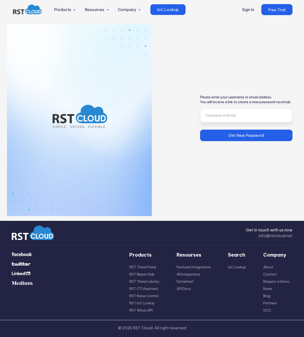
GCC (267, 310)
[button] (276, 9)
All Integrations (188, 274)
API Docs (184, 289)
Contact (270, 274)
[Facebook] (63, 254)
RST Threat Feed (142, 267)
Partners (270, 303)
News (267, 289)
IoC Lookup (237, 267)
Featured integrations (194, 267)
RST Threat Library (144, 281)
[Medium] (63, 283)
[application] (72, 9)
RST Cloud (143, 327)
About (268, 267)
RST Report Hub (142, 274)
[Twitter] (63, 264)
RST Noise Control (143, 296)
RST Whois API (141, 310)
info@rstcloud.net (275, 235)
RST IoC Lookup (142, 303)
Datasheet (185, 281)
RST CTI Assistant (143, 289)
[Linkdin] (63, 273)
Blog (266, 296)
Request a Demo (276, 281)
